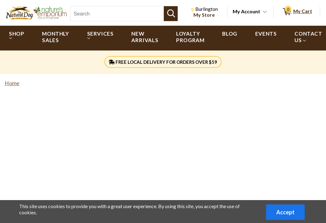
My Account (246, 11)
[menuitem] (16, 38)
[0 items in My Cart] (297, 11)
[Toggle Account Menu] (265, 12)
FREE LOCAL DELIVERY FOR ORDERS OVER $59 (163, 62)
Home (12, 83)
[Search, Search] (117, 13)
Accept (285, 212)
